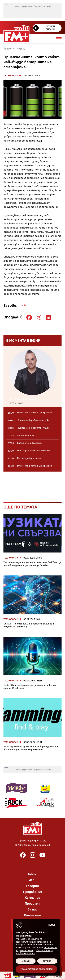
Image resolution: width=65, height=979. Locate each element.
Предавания (32, 892)
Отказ (47, 961)
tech (23, 305)
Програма (32, 904)
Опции (26, 961)
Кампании (32, 898)
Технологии (10, 75)
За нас (33, 909)
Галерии (32, 886)
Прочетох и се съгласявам (36, 969)
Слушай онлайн (44, 28)
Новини (21, 48)
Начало (7, 48)
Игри (32, 880)
